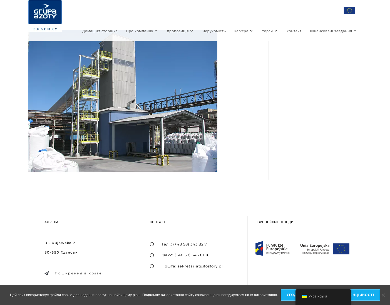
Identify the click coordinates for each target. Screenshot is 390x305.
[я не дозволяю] (383, 295)
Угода (293, 295)
